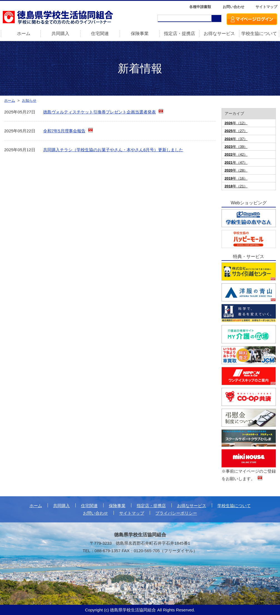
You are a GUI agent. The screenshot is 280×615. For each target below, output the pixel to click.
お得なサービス (219, 33)
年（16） (236, 178)
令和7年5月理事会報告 (64, 130)
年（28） (236, 170)
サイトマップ (266, 7)
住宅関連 (100, 33)
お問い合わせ (233, 7)
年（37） (236, 139)
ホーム (36, 505)
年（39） (236, 147)
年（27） (236, 131)
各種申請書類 (200, 7)
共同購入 (60, 33)
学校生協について (259, 33)
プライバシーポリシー (176, 513)
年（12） (236, 123)
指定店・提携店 (179, 33)
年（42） (236, 154)
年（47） (236, 162)
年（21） (236, 186)
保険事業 (140, 33)
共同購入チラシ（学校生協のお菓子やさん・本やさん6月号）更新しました (113, 149)
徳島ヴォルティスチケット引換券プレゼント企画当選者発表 (99, 112)
